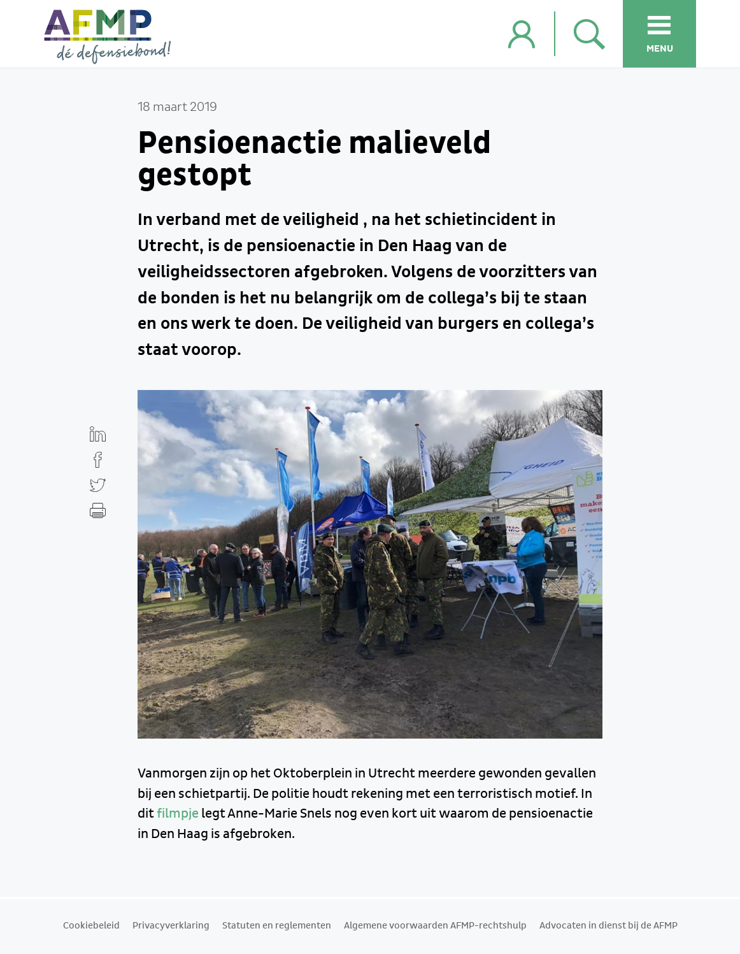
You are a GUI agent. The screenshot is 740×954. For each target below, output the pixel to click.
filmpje (178, 814)
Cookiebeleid (91, 925)
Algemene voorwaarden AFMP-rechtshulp (435, 925)
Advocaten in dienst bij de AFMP (608, 925)
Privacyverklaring (171, 925)
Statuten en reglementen (276, 925)
